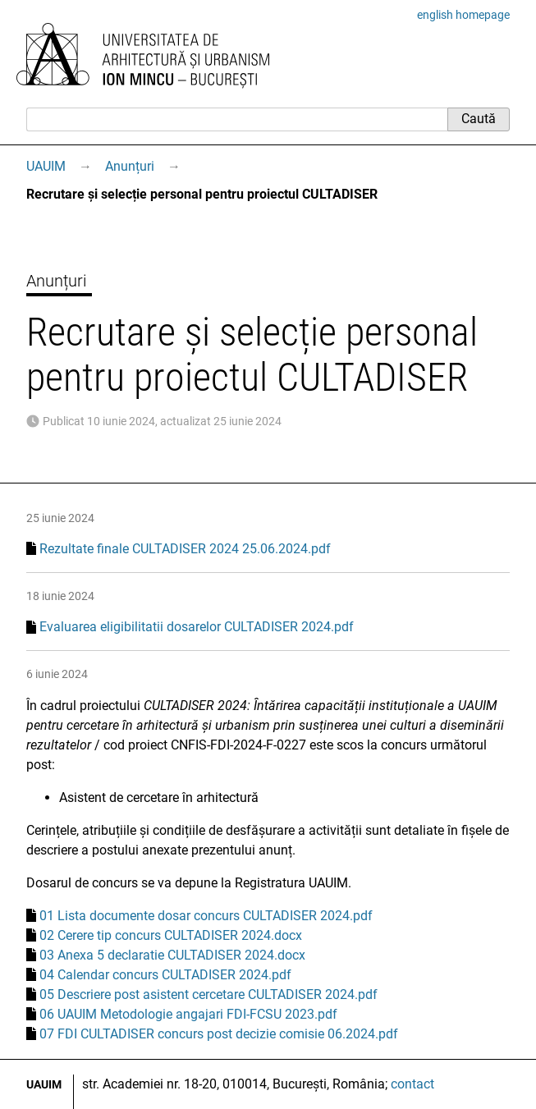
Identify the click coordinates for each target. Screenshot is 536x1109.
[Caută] (236, 119)
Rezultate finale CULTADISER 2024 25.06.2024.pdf (185, 549)
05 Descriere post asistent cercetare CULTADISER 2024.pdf (208, 994)
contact (412, 1084)
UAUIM (46, 166)
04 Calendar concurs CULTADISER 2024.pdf (165, 975)
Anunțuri (129, 166)
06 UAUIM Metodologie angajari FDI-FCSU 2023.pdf (188, 1014)
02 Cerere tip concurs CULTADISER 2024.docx (170, 935)
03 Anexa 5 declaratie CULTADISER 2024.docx (172, 955)
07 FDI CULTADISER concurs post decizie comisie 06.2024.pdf (218, 1034)
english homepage (463, 14)
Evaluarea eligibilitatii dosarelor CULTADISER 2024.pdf (196, 627)
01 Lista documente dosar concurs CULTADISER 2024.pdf (206, 915)
